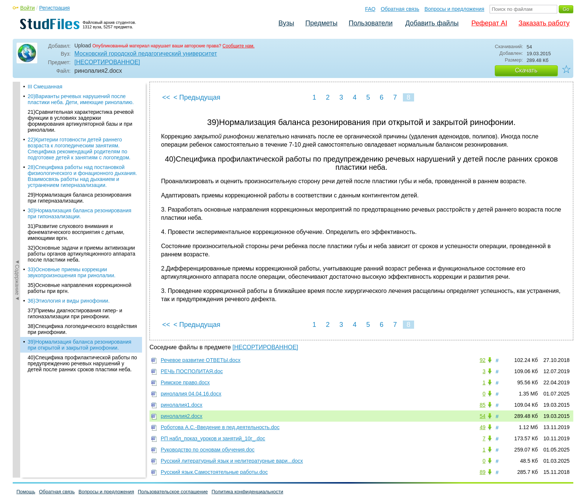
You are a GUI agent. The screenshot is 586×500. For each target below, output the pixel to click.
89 (482, 472)
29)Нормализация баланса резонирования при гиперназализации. (79, 166)
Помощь (25, 491)
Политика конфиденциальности (247, 491)
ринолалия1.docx (182, 405)
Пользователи (370, 23)
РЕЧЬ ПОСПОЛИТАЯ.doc (192, 371)
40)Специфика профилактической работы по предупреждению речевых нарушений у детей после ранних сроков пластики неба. (82, 332)
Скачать (526, 70)
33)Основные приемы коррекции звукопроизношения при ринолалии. (71, 241)
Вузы (286, 23)
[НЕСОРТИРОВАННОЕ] (107, 62)
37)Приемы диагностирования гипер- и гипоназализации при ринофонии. (75, 282)
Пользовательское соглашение (173, 491)
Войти (27, 8)
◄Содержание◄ (17, 212)
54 (482, 416)
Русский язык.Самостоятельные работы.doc (214, 472)
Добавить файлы (432, 23)
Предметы (321, 23)
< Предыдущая (196, 97)
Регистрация (54, 8)
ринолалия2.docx (182, 416)
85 (482, 405)
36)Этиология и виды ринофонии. (69, 269)
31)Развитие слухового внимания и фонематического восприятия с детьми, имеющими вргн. (76, 201)
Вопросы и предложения (454, 9)
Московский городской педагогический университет (145, 53)
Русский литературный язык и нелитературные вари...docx (232, 461)
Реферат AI (489, 23)
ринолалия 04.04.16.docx (191, 394)
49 (482, 427)
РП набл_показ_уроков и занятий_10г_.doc (213, 438)
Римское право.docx (185, 382)
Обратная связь (400, 9)
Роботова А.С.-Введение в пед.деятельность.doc (220, 427)
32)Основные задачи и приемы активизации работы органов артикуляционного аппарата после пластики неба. (81, 222)
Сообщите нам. (238, 46)
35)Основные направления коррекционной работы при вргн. (80, 257)
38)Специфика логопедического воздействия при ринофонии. (82, 298)
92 (482, 360)
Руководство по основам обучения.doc (208, 450)
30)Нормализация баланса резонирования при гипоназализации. (79, 182)
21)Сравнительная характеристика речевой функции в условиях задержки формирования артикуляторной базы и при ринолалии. (80, 89)
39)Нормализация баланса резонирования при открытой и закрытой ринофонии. (79, 313)
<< (166, 97)
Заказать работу (544, 23)
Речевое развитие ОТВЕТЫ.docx (200, 360)
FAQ (370, 9)
